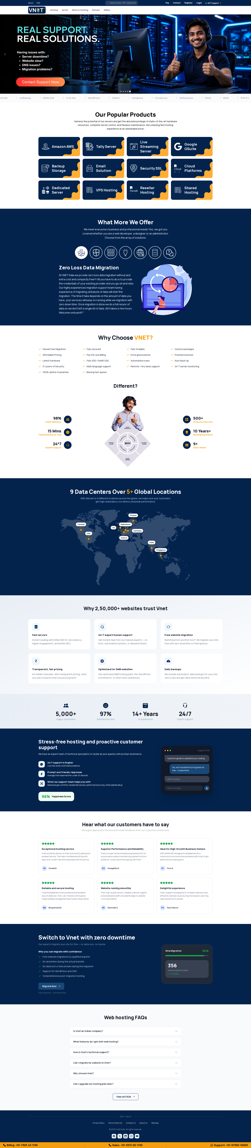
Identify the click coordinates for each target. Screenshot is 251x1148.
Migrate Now (51, 989)
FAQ (38, 3)
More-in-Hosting (80, 9)
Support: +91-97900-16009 (229, 1145)
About (30, 3)
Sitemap (154, 1123)
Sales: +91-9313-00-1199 (125, 1145)
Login (199, 2)
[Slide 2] (123, 91)
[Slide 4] (127, 91)
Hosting (54, 9)
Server (65, 9)
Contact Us (131, 1123)
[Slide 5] (130, 91)
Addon (107, 9)
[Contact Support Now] (40, 81)
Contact (177, 2)
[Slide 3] (125, 91)
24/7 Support (213, 3)
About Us (143, 1123)
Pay (167, 2)
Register (189, 2)
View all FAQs (125, 1096)
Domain (96, 9)
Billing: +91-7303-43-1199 (20, 1145)
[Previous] (5, 54)
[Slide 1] (121, 91)
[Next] (246, 54)
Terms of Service (115, 1123)
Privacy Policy (98, 1123)
